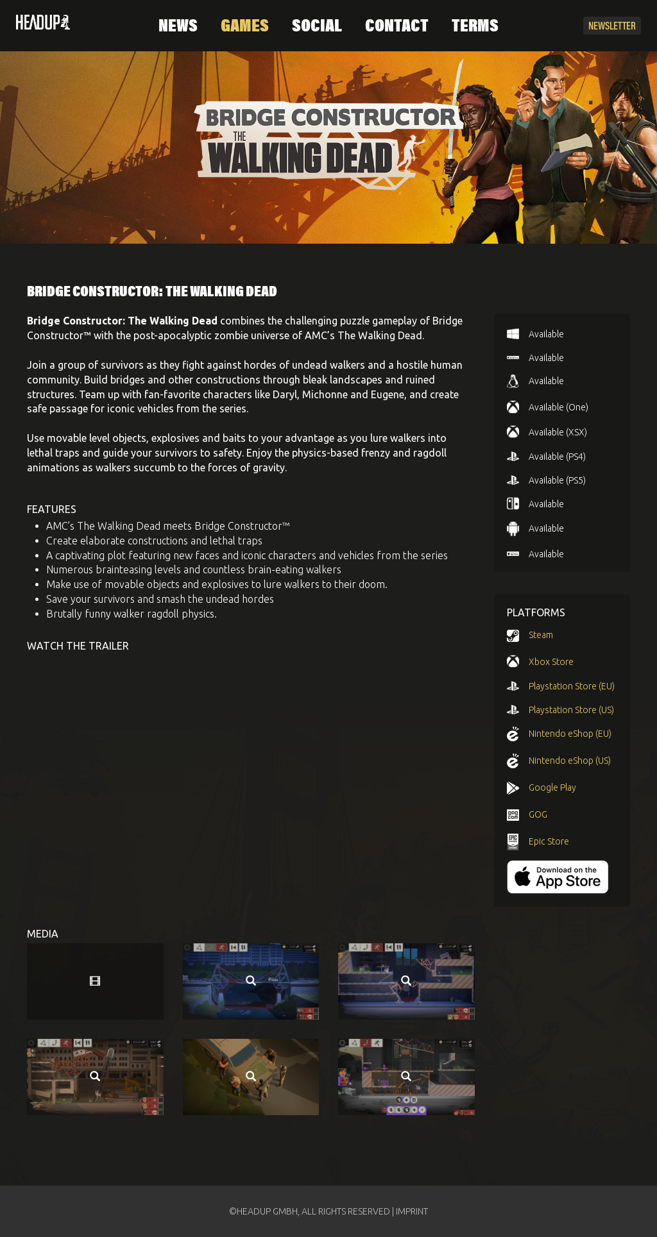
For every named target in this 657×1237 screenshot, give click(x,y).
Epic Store (549, 841)
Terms (475, 27)
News (178, 27)
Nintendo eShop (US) (570, 760)
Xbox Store (551, 662)
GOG (538, 814)
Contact (397, 27)
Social (317, 27)
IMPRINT (412, 1211)
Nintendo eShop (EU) (570, 733)
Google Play (552, 787)
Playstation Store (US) (571, 710)
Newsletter (612, 27)
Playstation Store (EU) (572, 686)
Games (245, 27)
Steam (541, 635)
